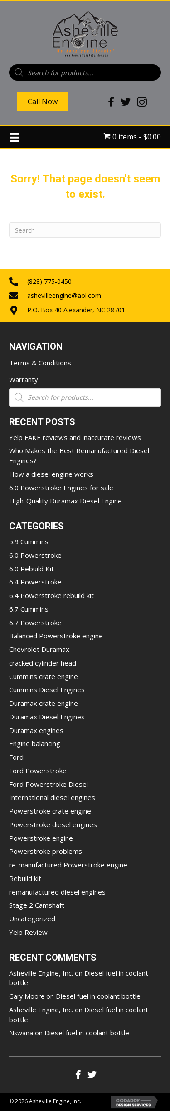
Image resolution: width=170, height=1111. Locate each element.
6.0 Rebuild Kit (31, 568)
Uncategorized (32, 918)
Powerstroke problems (45, 851)
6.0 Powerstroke (35, 555)
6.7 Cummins (29, 608)
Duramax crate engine (43, 703)
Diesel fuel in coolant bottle (98, 996)
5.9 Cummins (29, 541)
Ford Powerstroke (38, 770)
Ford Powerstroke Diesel (48, 784)
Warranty (23, 379)
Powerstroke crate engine (50, 810)
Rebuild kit (25, 878)
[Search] (85, 230)
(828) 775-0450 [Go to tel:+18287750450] (49, 281)
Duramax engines (36, 730)
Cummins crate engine (43, 676)
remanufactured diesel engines (57, 891)
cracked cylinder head (42, 662)
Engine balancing (34, 743)
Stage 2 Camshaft (36, 905)
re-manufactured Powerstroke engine (68, 864)
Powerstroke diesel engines (53, 824)
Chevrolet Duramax (39, 649)
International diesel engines (52, 797)
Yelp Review (28, 932)
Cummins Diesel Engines (47, 689)
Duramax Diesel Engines (47, 716)
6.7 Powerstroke (35, 622)
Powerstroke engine (41, 838)
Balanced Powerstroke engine (56, 635)
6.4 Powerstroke (35, 581)
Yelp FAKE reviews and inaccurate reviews (75, 437)
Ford (16, 756)
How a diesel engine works (51, 474)
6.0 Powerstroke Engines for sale (61, 487)
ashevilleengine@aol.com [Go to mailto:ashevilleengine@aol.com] (64, 295)
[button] (78, 1074)
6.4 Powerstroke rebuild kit (51, 595)
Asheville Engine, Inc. (41, 972)
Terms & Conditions (40, 362)
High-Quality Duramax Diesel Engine (65, 500)
